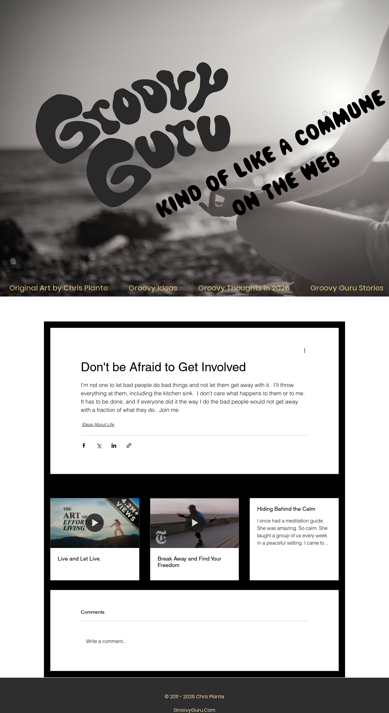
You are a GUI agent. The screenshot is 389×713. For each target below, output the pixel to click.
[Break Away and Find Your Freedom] (194, 523)
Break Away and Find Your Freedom (189, 561)
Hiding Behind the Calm (286, 509)
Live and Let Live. (79, 558)
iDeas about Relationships (193, 309)
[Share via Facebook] (84, 445)
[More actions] (304, 350)
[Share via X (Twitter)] (99, 445)
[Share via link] (129, 445)
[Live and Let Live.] (94, 523)
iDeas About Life (93, 309)
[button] (329, 113)
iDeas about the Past (246, 309)
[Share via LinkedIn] (114, 445)
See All (332, 486)
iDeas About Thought (138, 309)
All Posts (58, 309)
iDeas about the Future (298, 309)
